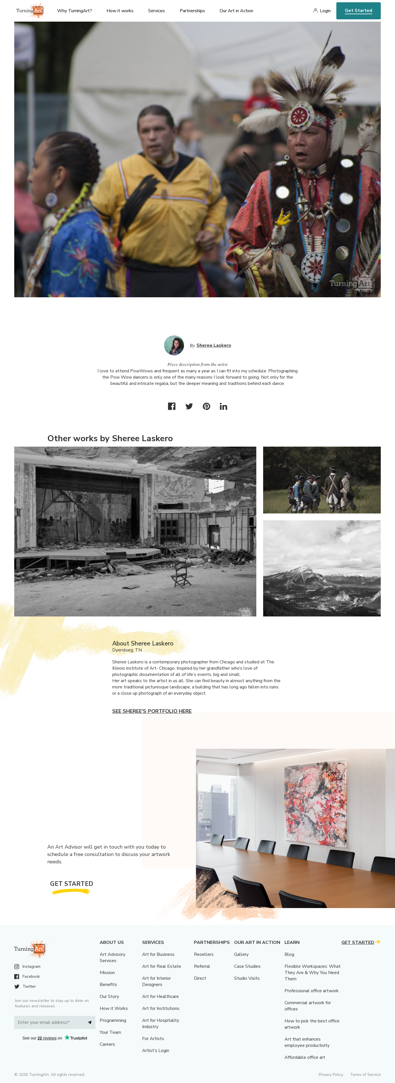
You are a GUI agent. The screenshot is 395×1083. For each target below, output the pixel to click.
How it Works (114, 1008)
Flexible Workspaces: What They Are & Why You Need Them (313, 972)
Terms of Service (365, 1074)
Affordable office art (305, 1057)
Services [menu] (156, 11)
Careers (107, 1044)
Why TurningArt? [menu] (74, 11)
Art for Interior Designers (156, 981)
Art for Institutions (160, 1008)
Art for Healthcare (160, 996)
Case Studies (247, 966)
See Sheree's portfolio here (152, 711)
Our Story (109, 996)
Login (325, 11)
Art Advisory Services (112, 957)
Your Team (110, 1032)
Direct (200, 978)
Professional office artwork (312, 991)
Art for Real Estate (161, 966)
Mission (107, 972)
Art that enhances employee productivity (307, 1042)
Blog (289, 954)
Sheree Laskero (214, 345)
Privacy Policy (331, 1074)
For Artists (153, 1038)
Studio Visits (247, 978)
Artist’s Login (155, 1050)
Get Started (358, 10)
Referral (202, 966)
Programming (113, 1020)
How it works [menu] (120, 11)
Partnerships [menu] (192, 11)
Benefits (108, 984)
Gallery (241, 954)
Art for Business (158, 954)
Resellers (204, 954)
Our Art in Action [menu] (236, 11)
